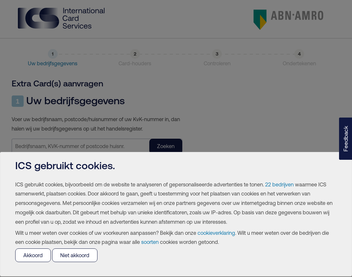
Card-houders (135, 63)
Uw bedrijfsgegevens (52, 63)
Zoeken (166, 146)
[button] (345, 139)
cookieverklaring (216, 233)
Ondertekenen (299, 63)
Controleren (217, 63)
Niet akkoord (74, 255)
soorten (150, 242)
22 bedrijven (279, 184)
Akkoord (33, 255)
